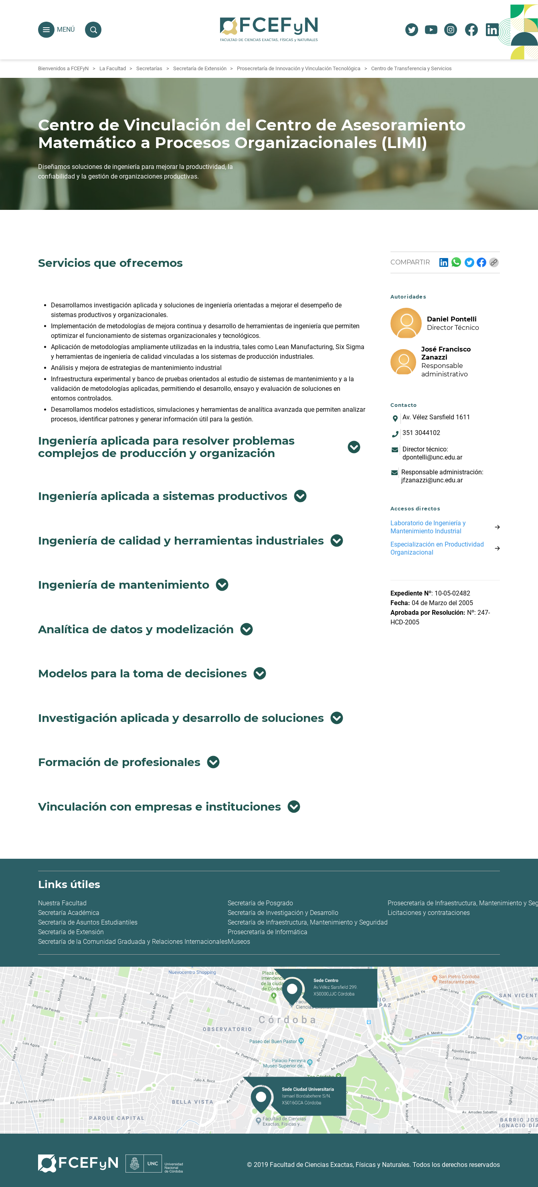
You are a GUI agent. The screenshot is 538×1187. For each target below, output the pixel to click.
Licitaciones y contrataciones (429, 913)
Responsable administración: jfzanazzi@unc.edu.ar (442, 476)
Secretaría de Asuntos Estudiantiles (88, 922)
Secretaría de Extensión (200, 68)
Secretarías (149, 68)
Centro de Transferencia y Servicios (411, 68)
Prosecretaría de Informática (267, 932)
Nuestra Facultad (62, 903)
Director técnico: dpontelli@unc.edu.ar (432, 453)
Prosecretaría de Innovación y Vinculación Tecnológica (298, 68)
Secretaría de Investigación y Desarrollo (283, 913)
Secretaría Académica (68, 913)
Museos (239, 941)
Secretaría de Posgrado (260, 903)
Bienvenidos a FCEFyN (63, 68)
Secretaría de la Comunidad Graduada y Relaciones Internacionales (133, 941)
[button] (46, 30)
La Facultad (112, 68)
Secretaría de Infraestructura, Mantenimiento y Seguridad (308, 922)
